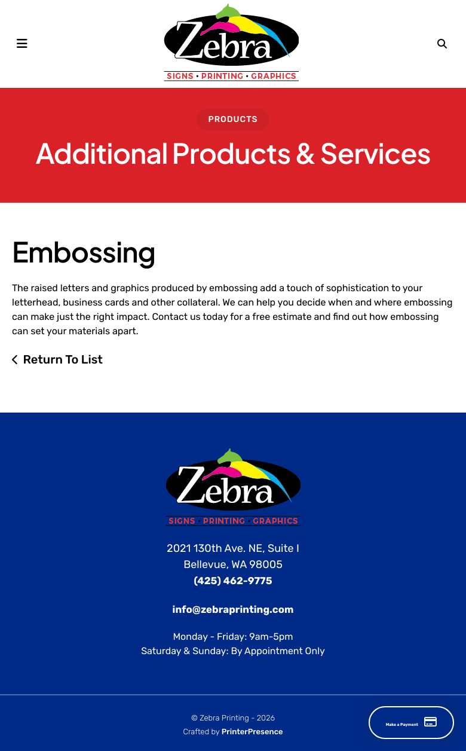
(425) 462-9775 (233, 580)
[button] (22, 43)
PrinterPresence (252, 732)
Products (232, 119)
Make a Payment (381, 722)
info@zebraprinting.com (233, 608)
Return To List (63, 359)
